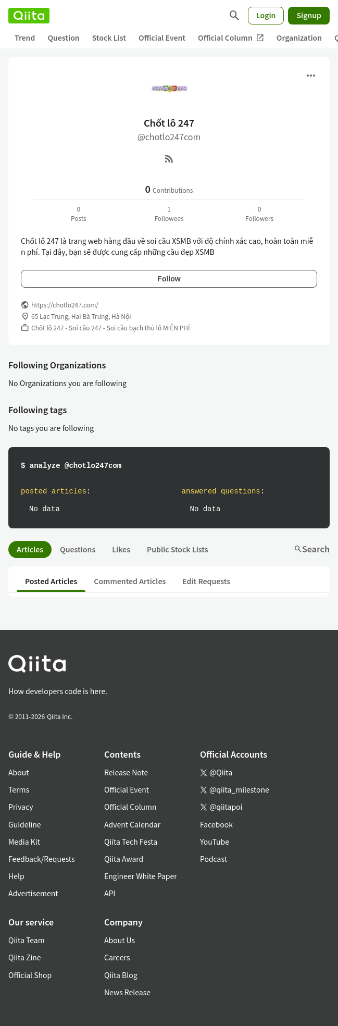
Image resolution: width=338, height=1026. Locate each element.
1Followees (168, 213)
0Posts (78, 213)
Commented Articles (130, 581)
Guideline (24, 824)
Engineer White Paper (140, 876)
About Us (119, 940)
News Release (127, 992)
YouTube (214, 841)
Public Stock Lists (177, 549)
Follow (168, 279)
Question (63, 37)
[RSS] (169, 158)
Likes (121, 549)
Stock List (109, 37)
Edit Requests (206, 581)
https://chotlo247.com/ (64, 304)
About (18, 772)
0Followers (259, 213)
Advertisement (33, 893)
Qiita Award (123, 859)
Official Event (162, 37)
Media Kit (24, 841)
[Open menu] (311, 75)
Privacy (20, 806)
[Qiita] (28, 15)
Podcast (213, 859)
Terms (18, 789)
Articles (30, 549)
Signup (308, 15)
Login (266, 15)
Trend (25, 37)
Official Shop (30, 975)
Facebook (216, 824)
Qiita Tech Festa (130, 841)
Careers (117, 957)
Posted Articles (51, 581)
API (109, 893)
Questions (77, 549)
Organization (299, 37)
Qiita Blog (120, 975)
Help (16, 876)
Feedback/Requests (41, 859)
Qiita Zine (24, 957)
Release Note (126, 772)
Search (312, 548)
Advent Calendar (132, 824)
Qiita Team (26, 940)
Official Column (231, 37)
